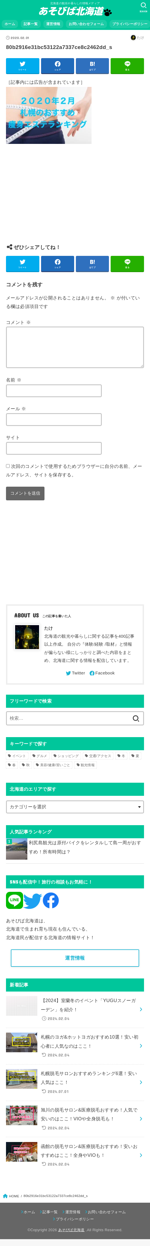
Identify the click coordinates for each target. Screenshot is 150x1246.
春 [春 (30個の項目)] (14, 772)
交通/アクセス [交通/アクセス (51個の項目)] (100, 763)
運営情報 (53, 24)
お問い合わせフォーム (86, 24)
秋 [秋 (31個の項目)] (28, 772)
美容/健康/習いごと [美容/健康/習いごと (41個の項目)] (55, 772)
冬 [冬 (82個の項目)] (123, 763)
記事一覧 (31, 24)
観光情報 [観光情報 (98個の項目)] (88, 772)
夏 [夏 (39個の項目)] (137, 763)
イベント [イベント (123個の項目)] (19, 763)
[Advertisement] (75, 198)
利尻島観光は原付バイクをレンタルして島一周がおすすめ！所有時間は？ (85, 854)
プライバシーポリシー (75, 1226)
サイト (13, 444)
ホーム (10, 24)
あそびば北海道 (71, 1237)
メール (16, 415)
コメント (18, 322)
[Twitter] (75, 680)
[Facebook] (102, 680)
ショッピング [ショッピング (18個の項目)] (68, 763)
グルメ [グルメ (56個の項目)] (42, 763)
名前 (13, 386)
